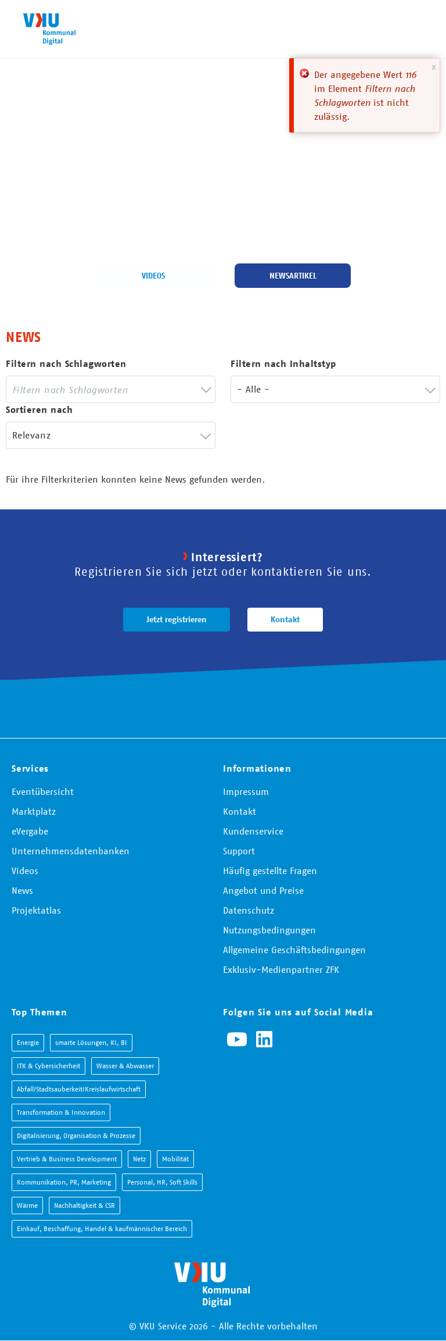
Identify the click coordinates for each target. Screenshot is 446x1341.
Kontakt (285, 619)
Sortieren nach (39, 410)
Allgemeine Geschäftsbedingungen (294, 949)
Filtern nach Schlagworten (66, 364)
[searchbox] (101, 389)
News (22, 890)
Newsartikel (292, 275)
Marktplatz (34, 811)
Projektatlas (36, 910)
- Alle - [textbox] (253, 389)
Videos (153, 275)
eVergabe (30, 831)
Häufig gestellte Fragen (270, 870)
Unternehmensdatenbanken (71, 851)
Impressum (246, 791)
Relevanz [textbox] (31, 435)
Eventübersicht (43, 791)
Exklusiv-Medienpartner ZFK (281, 969)
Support (239, 851)
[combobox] (110, 389)
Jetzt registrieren (176, 619)
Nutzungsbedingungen (269, 930)
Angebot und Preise (263, 890)
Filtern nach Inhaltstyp (283, 364)
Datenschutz (248, 910)
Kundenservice (253, 831)
